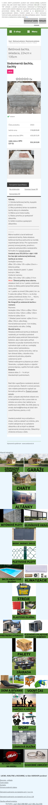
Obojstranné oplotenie (32, 41)
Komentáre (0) (14, 193)
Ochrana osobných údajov (8, 787)
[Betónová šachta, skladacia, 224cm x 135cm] (24, 82)
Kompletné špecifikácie (18, 184)
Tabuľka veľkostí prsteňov (8, 801)
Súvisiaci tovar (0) (31, 189)
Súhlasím (42, 20)
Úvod (10, 41)
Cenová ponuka (24, 250)
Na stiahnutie (14, 189)
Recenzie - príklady (6, 780)
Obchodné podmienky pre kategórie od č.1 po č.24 (16, 792)
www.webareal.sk (28, 443)
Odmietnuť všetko (31, 20)
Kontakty (3, 785)
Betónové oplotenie (19, 41)
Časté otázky (4, 782)
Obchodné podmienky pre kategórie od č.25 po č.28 (17, 796)
